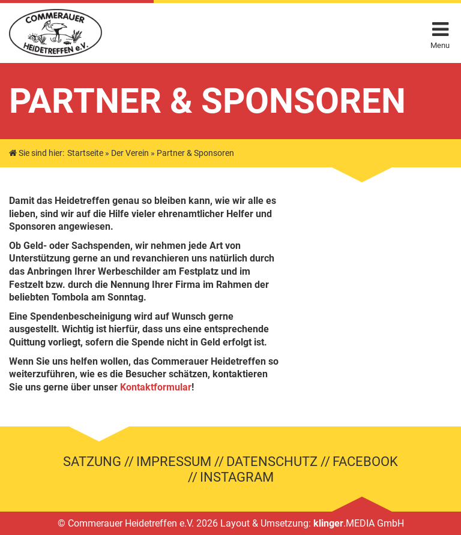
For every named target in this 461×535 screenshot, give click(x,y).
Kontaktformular (155, 387)
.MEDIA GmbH (358, 523)
